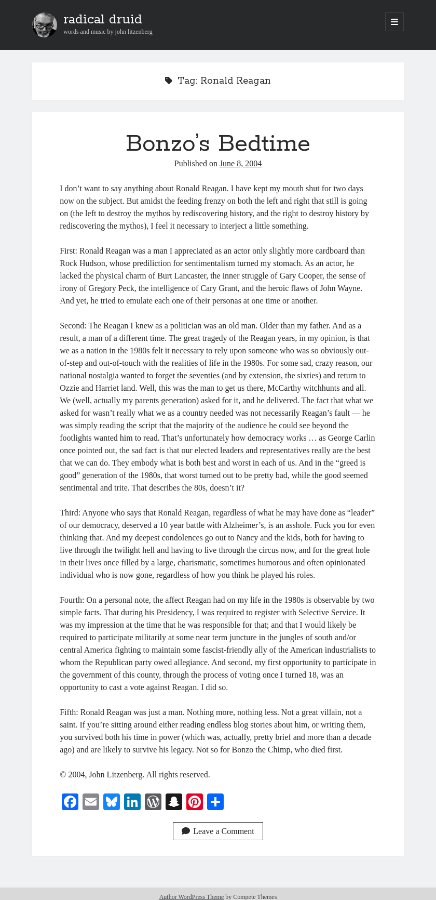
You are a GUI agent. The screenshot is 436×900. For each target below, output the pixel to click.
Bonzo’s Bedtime (218, 144)
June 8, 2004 (241, 163)
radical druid (102, 19)
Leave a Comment (218, 831)
